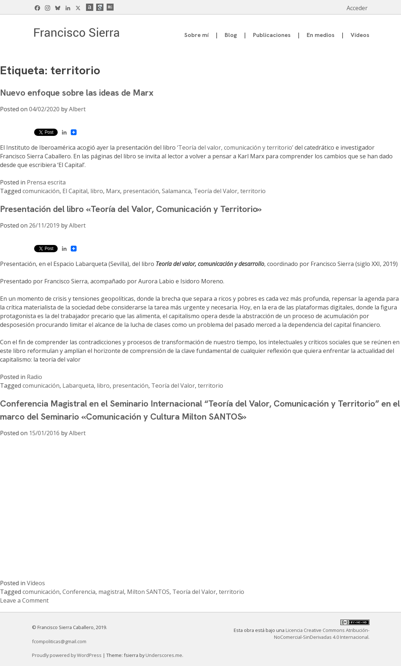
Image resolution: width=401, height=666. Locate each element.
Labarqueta (78, 386)
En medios (321, 35)
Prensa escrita (46, 182)
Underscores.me (164, 655)
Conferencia (78, 592)
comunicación (41, 191)
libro (96, 191)
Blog (231, 35)
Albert (77, 109)
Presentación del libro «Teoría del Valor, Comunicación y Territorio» (131, 209)
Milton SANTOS (148, 592)
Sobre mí (196, 35)
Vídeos (360, 35)
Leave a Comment (24, 600)
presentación (141, 191)
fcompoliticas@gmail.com (59, 641)
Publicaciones (272, 35)
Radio (34, 377)
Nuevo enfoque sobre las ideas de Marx (77, 92)
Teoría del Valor (215, 191)
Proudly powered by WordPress (67, 655)
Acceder (357, 8)
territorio (253, 191)
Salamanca (176, 191)
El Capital (74, 191)
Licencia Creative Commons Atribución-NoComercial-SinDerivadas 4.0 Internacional (321, 633)
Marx (113, 191)
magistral (111, 592)
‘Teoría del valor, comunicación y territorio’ (235, 147)
